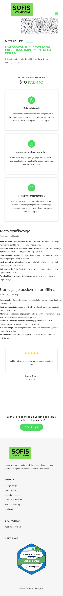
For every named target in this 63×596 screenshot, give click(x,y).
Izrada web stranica (13, 499)
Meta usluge (10, 490)
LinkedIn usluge (12, 495)
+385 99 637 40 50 (13, 527)
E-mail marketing (12, 504)
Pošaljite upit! (31, 427)
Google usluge (11, 485)
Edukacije (9, 509)
